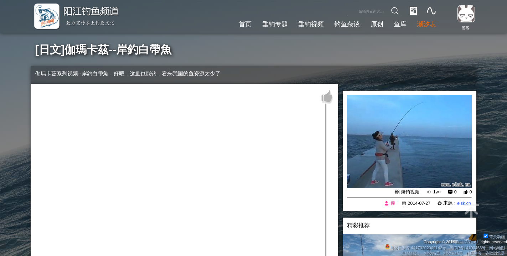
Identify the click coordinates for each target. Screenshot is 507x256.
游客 (466, 28)
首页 (245, 23)
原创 (377, 23)
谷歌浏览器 (495, 253)
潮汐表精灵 (453, 253)
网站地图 (497, 248)
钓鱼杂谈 (347, 23)
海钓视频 (410, 192)
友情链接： (411, 253)
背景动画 (494, 237)
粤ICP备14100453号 (468, 248)
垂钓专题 (275, 23)
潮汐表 (426, 23)
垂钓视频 (311, 23)
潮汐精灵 (432, 253)
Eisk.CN (463, 242)
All (476, 242)
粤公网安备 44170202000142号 (416, 248)
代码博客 (474, 253)
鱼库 (400, 23)
